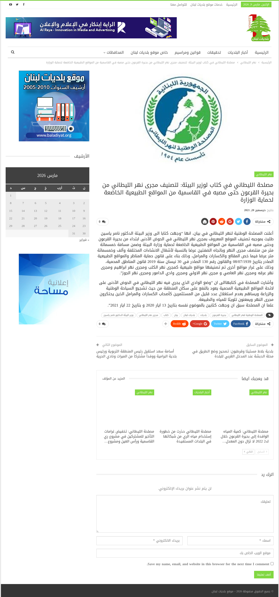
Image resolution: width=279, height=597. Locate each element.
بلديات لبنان (189, 314)
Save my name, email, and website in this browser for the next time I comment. (208, 563)
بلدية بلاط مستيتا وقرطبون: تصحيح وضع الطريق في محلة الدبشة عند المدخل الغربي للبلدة (232, 352)
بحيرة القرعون (219, 314)
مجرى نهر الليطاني (148, 314)
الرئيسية (231, 5)
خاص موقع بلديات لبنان (149, 52)
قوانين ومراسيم (187, 52)
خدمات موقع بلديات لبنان (206, 5)
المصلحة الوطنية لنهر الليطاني (247, 314)
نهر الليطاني (264, 174)
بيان (176, 314)
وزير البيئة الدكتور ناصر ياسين (118, 314)
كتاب (166, 314)
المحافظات (115, 52)
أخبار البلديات (238, 52)
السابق (262, 449)
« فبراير (84, 240)
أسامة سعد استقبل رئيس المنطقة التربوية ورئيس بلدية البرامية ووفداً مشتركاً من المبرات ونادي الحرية (136, 352)
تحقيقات (214, 52)
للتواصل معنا (178, 5)
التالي (248, 449)
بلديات (203, 314)
